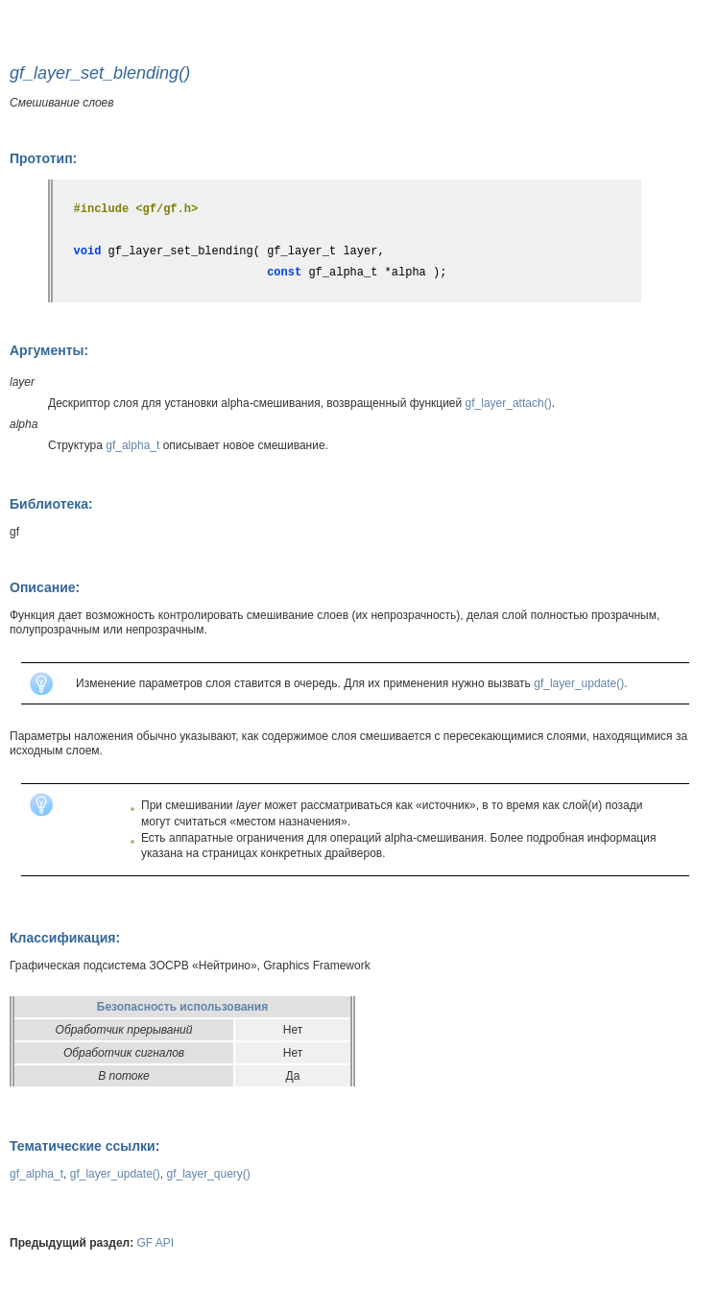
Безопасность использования (182, 1007)
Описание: (45, 587)
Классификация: (65, 937)
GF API (156, 1243)
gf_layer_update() (579, 683)
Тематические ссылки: (84, 1146)
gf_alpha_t (132, 445)
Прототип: (43, 158)
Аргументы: (49, 350)
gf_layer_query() (208, 1174)
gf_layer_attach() (509, 403)
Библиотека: (51, 504)
